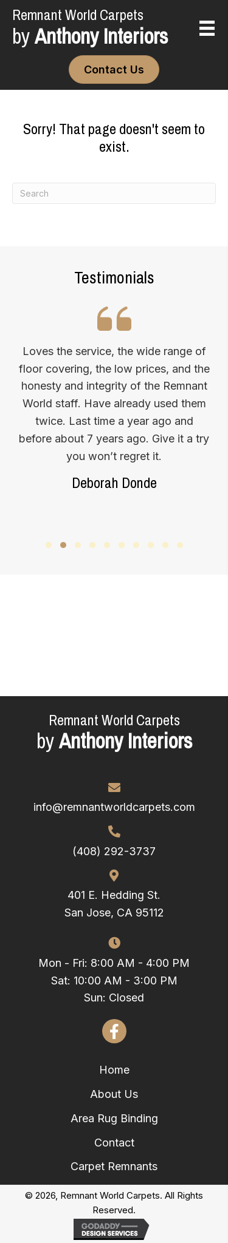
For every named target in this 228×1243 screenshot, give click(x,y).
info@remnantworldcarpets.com (114, 807)
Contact (114, 1142)
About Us (114, 1094)
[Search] (114, 193)
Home (114, 1069)
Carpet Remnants (114, 1166)
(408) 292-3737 (114, 851)
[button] (48, 545)
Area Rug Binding (114, 1118)
